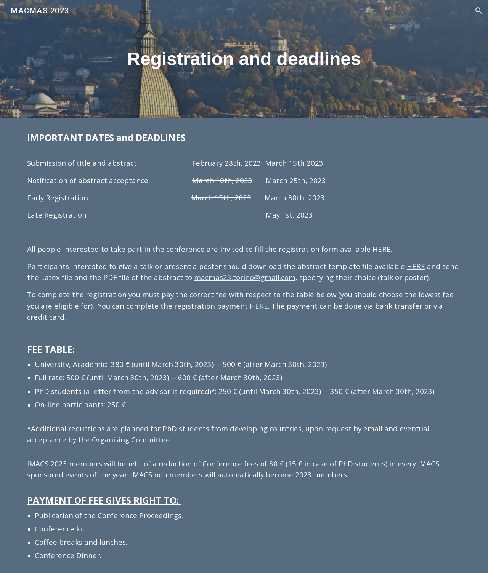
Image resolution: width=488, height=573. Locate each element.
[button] (479, 11)
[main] (244, 59)
